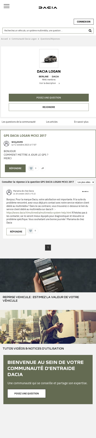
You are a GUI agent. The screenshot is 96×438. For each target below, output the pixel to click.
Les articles (52, 122)
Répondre (15, 168)
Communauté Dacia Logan (24, 38)
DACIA (55, 76)
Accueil (4, 38)
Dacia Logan (49, 71)
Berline (44, 76)
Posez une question (48, 97)
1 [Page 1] (48, 247)
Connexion (83, 21)
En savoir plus (81, 122)
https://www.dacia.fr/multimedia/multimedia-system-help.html (38, 212)
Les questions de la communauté (18, 122)
